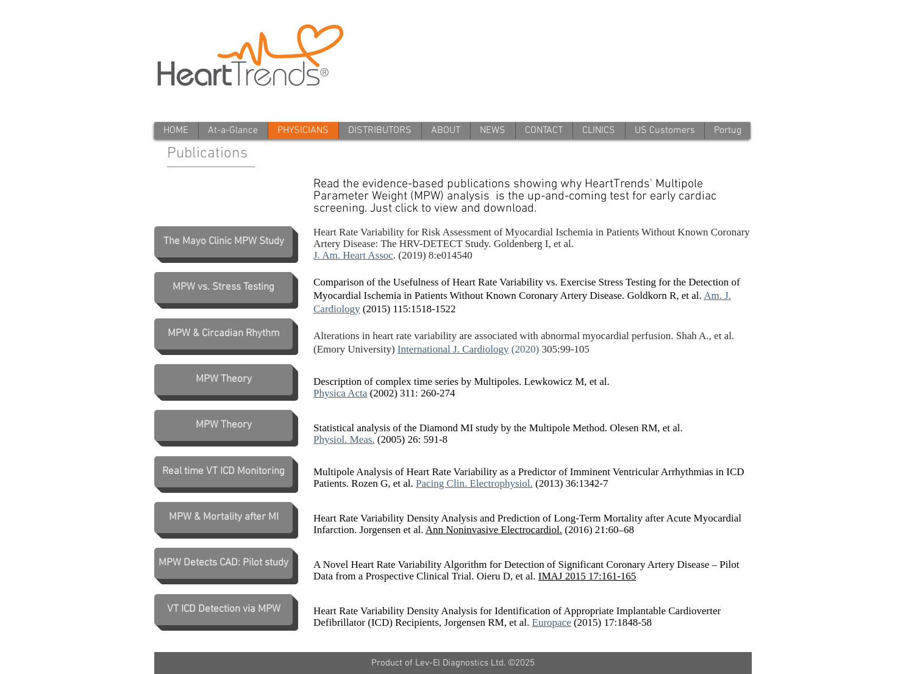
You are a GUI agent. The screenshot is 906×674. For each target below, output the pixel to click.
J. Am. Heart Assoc (353, 255)
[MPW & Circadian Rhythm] (223, 334)
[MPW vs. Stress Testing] (223, 287)
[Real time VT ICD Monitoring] (223, 471)
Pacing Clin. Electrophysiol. (474, 483)
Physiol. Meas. (344, 439)
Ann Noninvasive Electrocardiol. (494, 530)
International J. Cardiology (453, 349)
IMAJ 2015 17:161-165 (587, 576)
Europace (551, 622)
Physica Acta (340, 393)
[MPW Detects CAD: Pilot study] (223, 563)
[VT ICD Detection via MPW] (223, 609)
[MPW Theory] (223, 379)
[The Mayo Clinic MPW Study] (223, 241)
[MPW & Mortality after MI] (223, 517)
